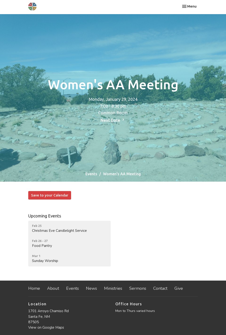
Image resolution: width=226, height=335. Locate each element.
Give (178, 288)
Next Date (113, 120)
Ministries (113, 288)
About (53, 288)
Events (91, 174)
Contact (160, 288)
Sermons (137, 288)
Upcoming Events (44, 215)
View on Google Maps (46, 327)
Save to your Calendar (49, 195)
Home (34, 288)
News (91, 288)
